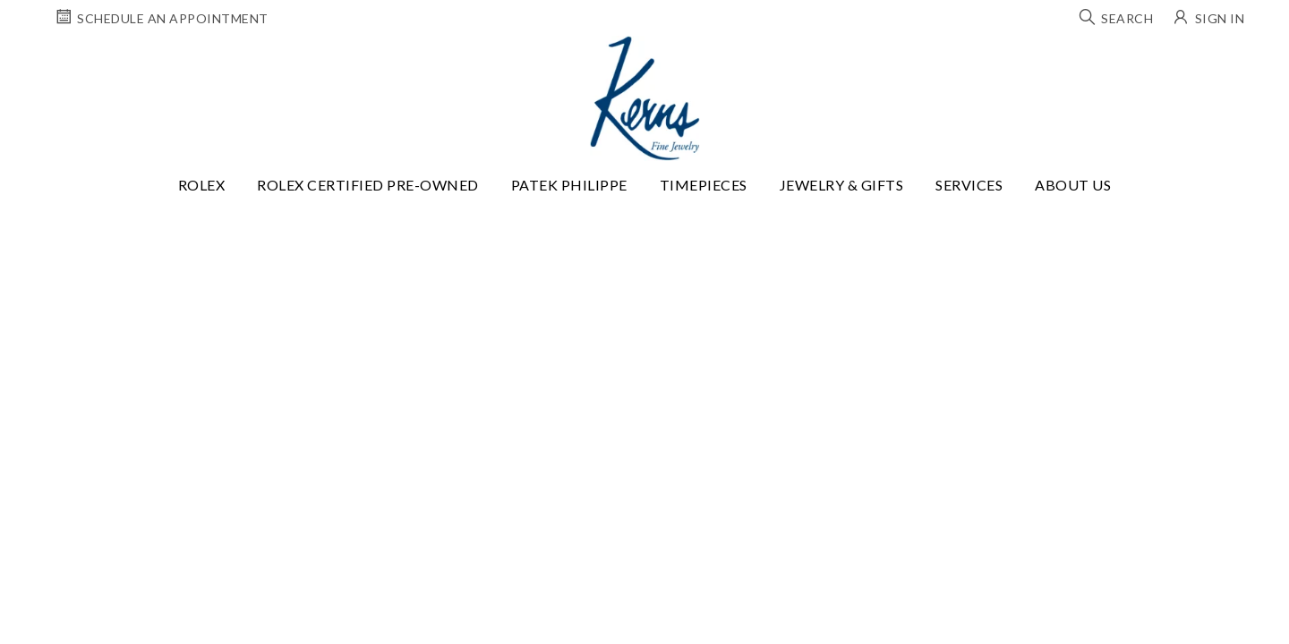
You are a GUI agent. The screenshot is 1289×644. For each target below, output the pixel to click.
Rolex (202, 184)
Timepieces (703, 184)
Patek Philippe (569, 184)
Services (969, 184)
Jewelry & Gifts (842, 184)
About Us (1073, 184)
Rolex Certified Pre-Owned (368, 184)
